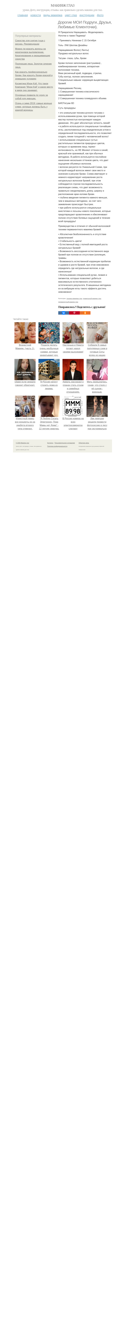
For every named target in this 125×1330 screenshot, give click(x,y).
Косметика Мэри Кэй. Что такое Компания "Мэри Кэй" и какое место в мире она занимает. (34, 87)
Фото (100, 15)
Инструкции (86, 15)
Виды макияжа (52, 15)
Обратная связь (84, 1100)
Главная (23, 15)
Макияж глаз (62, 5)
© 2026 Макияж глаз (22, 1100)
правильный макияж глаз (92, 956)
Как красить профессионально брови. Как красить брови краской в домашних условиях (33, 75)
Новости (35, 15)
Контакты (50, 1100)
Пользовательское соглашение (65, 1100)
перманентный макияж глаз (68, 959)
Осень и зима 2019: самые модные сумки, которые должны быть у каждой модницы (33, 106)
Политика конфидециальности (57, 1104)
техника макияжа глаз (74, 956)
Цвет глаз (71, 15)
